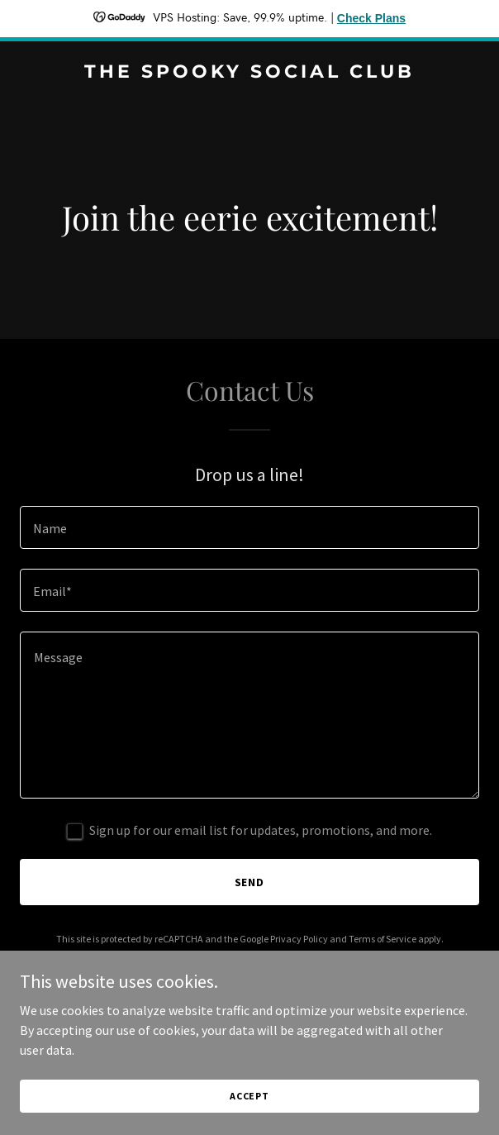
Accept (249, 1096)
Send (250, 882)
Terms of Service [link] (382, 938)
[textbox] (249, 527)
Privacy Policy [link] (299, 938)
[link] (249, 72)
